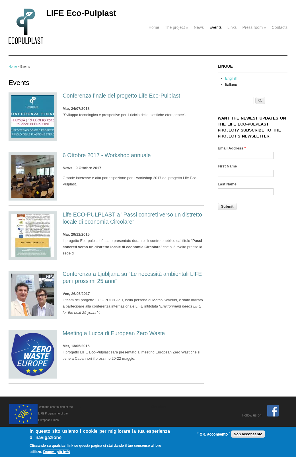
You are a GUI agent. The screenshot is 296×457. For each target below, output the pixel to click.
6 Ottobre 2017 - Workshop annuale (107, 155)
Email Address (232, 148)
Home (154, 27)
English (231, 78)
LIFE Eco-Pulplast (81, 13)
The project (176, 27)
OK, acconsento (214, 435)
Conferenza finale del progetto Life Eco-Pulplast (121, 95)
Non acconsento (248, 435)
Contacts (279, 27)
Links (232, 27)
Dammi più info (56, 453)
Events (215, 27)
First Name (227, 166)
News (199, 27)
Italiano (231, 84)
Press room (254, 27)
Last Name (227, 184)
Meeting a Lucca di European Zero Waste (114, 333)
